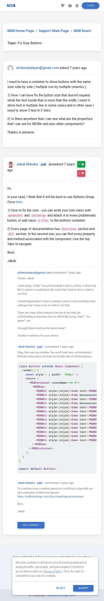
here (19, 202)
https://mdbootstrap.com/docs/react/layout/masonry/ (50, 496)
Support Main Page (54, 31)
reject (60, 588)
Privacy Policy (53, 571)
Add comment (31, 525)
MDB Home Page (20, 31)
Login (90, 5)
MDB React (82, 31)
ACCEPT (83, 588)
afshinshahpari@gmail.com (37, 68)
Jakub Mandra (27, 164)
